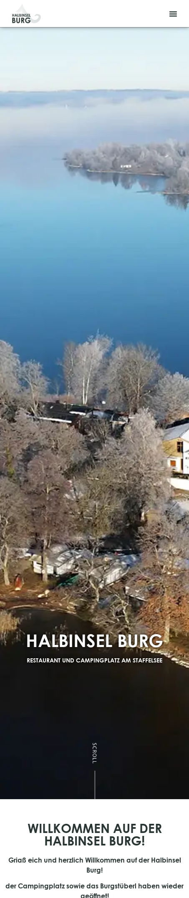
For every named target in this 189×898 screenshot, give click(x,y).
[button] (173, 14)
